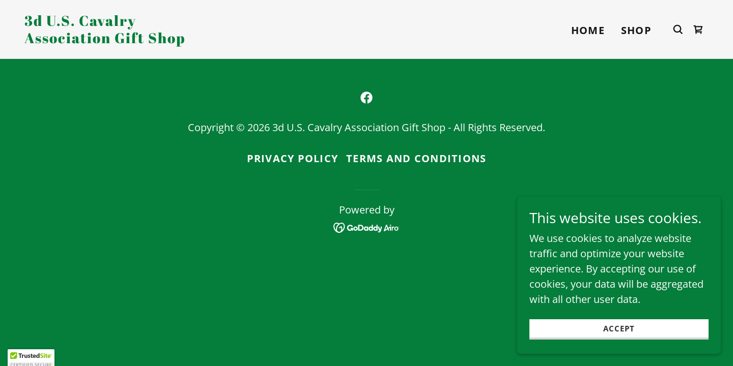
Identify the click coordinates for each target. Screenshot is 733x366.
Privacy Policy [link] (293, 158)
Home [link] (588, 30)
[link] (120, 39)
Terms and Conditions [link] (416, 158)
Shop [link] (636, 30)
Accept (619, 343)
